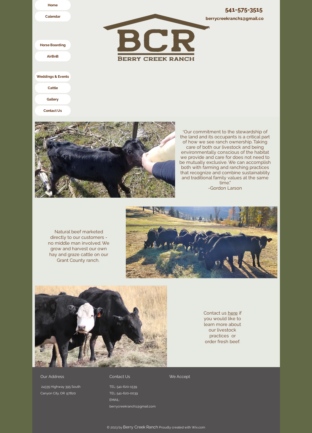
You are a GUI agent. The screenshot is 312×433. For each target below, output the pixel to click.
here (233, 313)
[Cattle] (53, 88)
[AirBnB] (53, 56)
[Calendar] (53, 16)
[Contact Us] (53, 111)
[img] (174, 387)
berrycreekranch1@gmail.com (132, 406)
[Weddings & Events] (53, 76)
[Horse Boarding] (53, 45)
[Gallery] (53, 99)
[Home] (53, 5)
